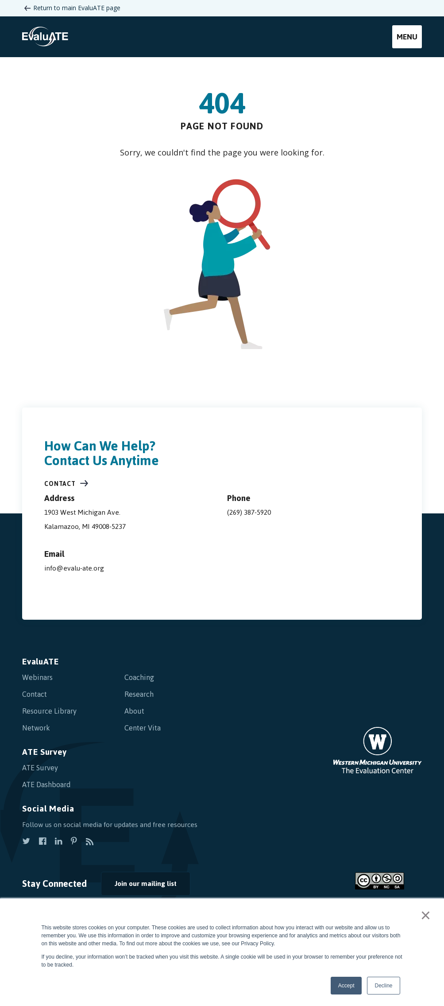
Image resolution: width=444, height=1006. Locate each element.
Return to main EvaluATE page (76, 8)
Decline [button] (383, 986)
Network (36, 728)
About (134, 711)
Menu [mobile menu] (407, 36)
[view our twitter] (26, 842)
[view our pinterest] (74, 842)
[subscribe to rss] (89, 842)
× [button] (426, 915)
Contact (60, 484)
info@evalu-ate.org (74, 568)
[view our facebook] (42, 842)
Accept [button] (346, 986)
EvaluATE (40, 661)
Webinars (37, 677)
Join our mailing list (146, 883)
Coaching (139, 677)
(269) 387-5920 (249, 512)
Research (139, 694)
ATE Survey (44, 752)
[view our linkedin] (58, 842)
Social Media (48, 808)
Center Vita (142, 728)
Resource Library (49, 711)
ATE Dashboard (46, 784)
